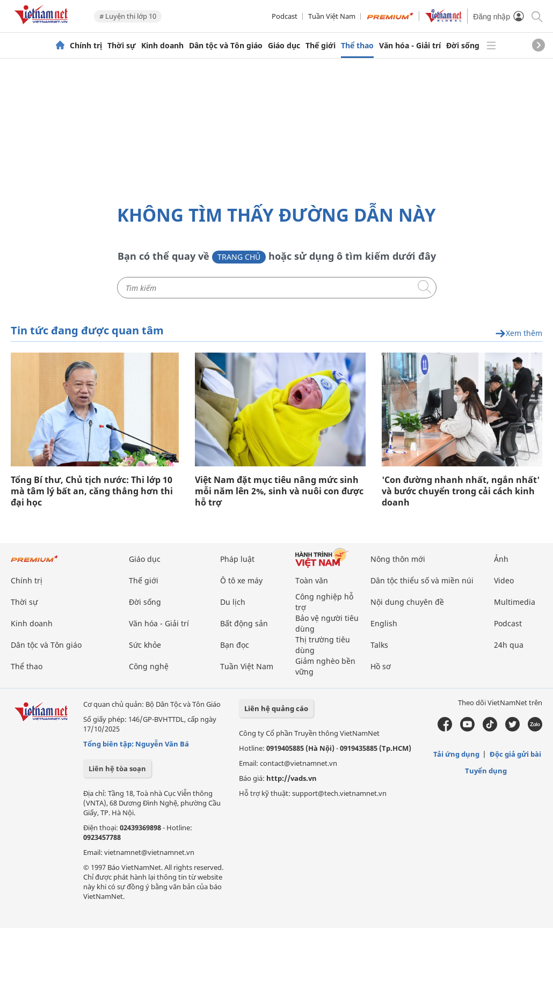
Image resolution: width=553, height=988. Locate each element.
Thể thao (357, 45)
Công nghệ (149, 666)
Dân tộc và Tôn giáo (226, 45)
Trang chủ (238, 257)
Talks (379, 645)
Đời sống (462, 45)
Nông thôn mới (397, 559)
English (383, 623)
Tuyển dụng (486, 770)
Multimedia (514, 602)
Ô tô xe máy (241, 580)
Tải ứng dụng (456, 754)
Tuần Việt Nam (331, 16)
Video (504, 580)
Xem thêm (518, 333)
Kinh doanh (162, 45)
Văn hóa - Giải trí (410, 45)
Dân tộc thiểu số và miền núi (422, 580)
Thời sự (121, 45)
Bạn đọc (234, 645)
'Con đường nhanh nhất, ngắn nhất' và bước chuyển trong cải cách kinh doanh (461, 491)
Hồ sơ (380, 666)
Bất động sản (244, 623)
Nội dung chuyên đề (407, 602)
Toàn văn (311, 580)
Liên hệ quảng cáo (276, 708)
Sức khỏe (145, 645)
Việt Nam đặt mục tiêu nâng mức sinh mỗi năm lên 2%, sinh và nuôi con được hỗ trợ (279, 491)
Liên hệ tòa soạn (117, 768)
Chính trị (86, 45)
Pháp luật (237, 559)
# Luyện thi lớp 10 (127, 16)
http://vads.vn (291, 778)
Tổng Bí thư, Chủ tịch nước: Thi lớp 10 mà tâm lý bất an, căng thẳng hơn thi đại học (92, 491)
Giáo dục (284, 45)
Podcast (284, 16)
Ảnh (501, 559)
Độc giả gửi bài (515, 754)
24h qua (508, 645)
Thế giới (320, 45)
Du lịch (232, 602)
